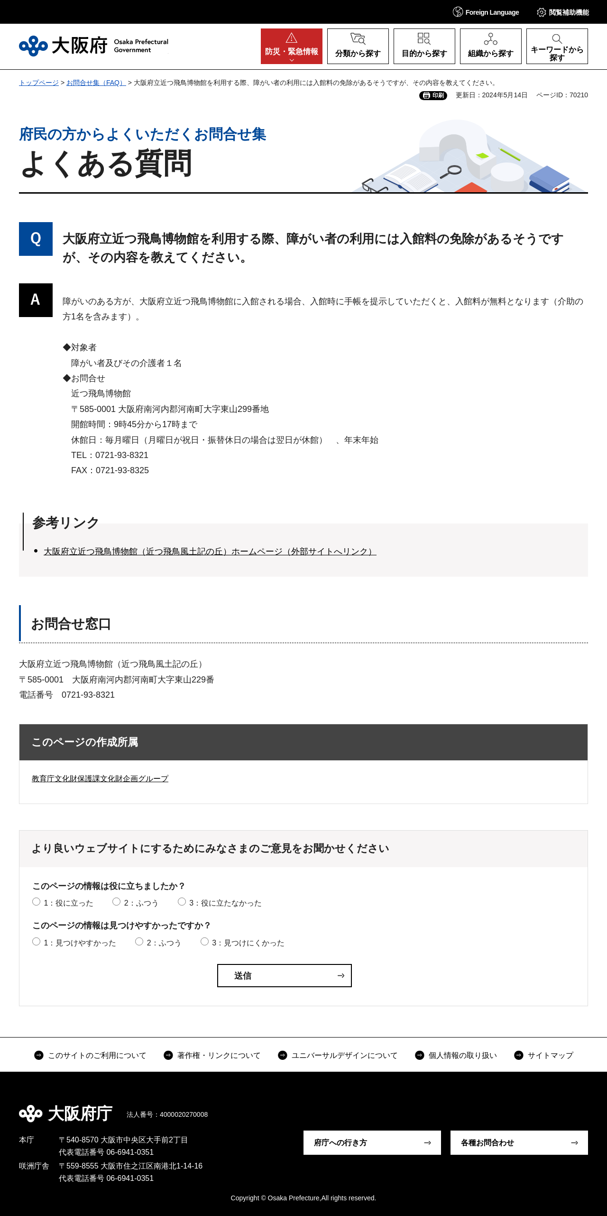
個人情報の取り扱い (463, 1055)
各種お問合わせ (487, 1143)
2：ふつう (141, 903)
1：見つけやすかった (80, 943)
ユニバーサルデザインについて (345, 1055)
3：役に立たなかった (225, 903)
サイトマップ (550, 1055)
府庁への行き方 (340, 1143)
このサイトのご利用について (97, 1055)
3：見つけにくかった (248, 943)
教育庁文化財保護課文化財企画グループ (100, 779)
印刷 (438, 95)
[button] (486, 11)
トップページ (39, 82)
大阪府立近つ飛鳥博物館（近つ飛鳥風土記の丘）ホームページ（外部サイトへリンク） (210, 551)
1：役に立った (68, 903)
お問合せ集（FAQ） (96, 82)
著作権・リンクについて (219, 1055)
